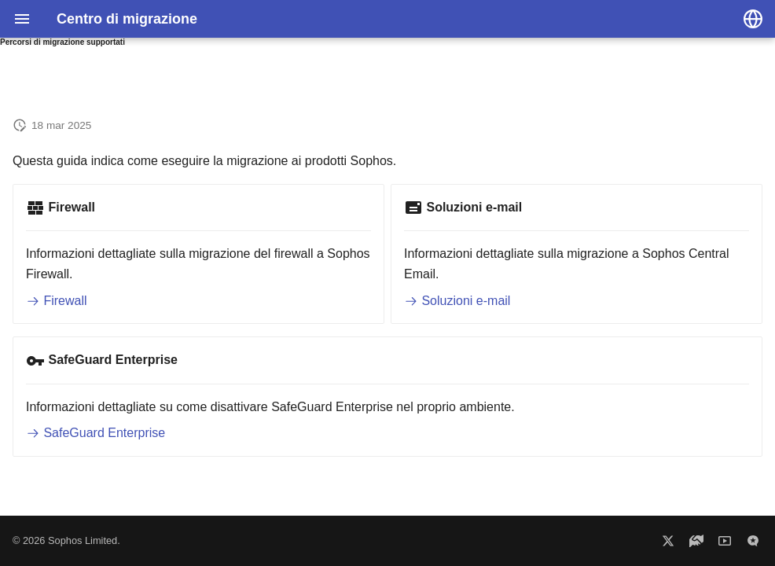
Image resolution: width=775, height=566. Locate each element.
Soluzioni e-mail (457, 300)
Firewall (56, 300)
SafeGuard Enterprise (95, 432)
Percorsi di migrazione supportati (62, 42)
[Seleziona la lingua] (753, 19)
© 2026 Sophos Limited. (66, 540)
